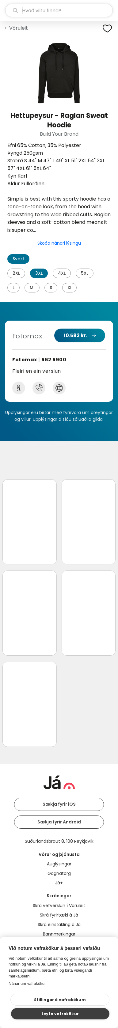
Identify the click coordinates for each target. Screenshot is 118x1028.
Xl (69, 287)
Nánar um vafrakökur (27, 983)
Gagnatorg (59, 873)
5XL (84, 273)
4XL (62, 273)
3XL (39, 273)
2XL (16, 273)
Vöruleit (18, 28)
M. (32, 287)
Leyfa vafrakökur (60, 1013)
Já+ (59, 883)
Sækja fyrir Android (59, 822)
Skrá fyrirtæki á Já (59, 915)
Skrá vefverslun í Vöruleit (59, 905)
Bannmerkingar (59, 934)
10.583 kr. (75, 335)
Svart (18, 259)
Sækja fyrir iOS (59, 804)
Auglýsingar (59, 864)
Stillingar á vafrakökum (60, 999)
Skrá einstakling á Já (59, 924)
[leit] (59, 10)
